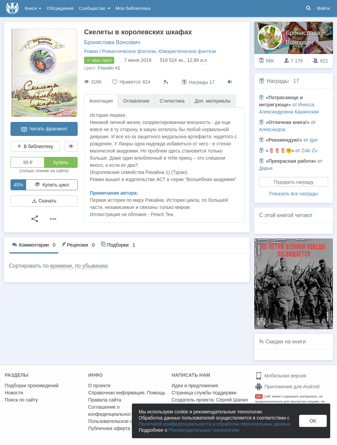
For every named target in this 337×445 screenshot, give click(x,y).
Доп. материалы (213, 101)
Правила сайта (104, 400)
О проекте (99, 385)
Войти (323, 8)
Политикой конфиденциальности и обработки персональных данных (214, 424)
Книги (33, 8)
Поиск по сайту (21, 400)
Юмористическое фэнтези (187, 51)
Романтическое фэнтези (129, 51)
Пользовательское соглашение (122, 421)
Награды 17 (198, 82)
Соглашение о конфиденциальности (112, 410)
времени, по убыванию (79, 266)
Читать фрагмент (44, 129)
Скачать (44, 200)
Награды (277, 81)
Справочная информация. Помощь (126, 392)
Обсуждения (60, 8)
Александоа (272, 129)
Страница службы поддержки (204, 392)
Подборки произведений (32, 385)
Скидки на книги (285, 341)
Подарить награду (294, 182)
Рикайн (106, 68)
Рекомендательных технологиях (203, 430)
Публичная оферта (109, 428)
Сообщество (94, 8)
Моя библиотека (133, 8)
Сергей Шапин (232, 400)
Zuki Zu (309, 150)
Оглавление (136, 101)
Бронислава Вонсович (112, 42)
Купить (60, 162)
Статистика (172, 101)
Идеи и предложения (195, 385)
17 (296, 81)
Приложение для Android (287, 386)
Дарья (266, 168)
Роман (91, 51)
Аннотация (101, 101)
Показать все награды (293, 193)
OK (313, 421)
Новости (14, 392)
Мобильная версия (280, 375)
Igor (314, 140)
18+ (259, 396)
